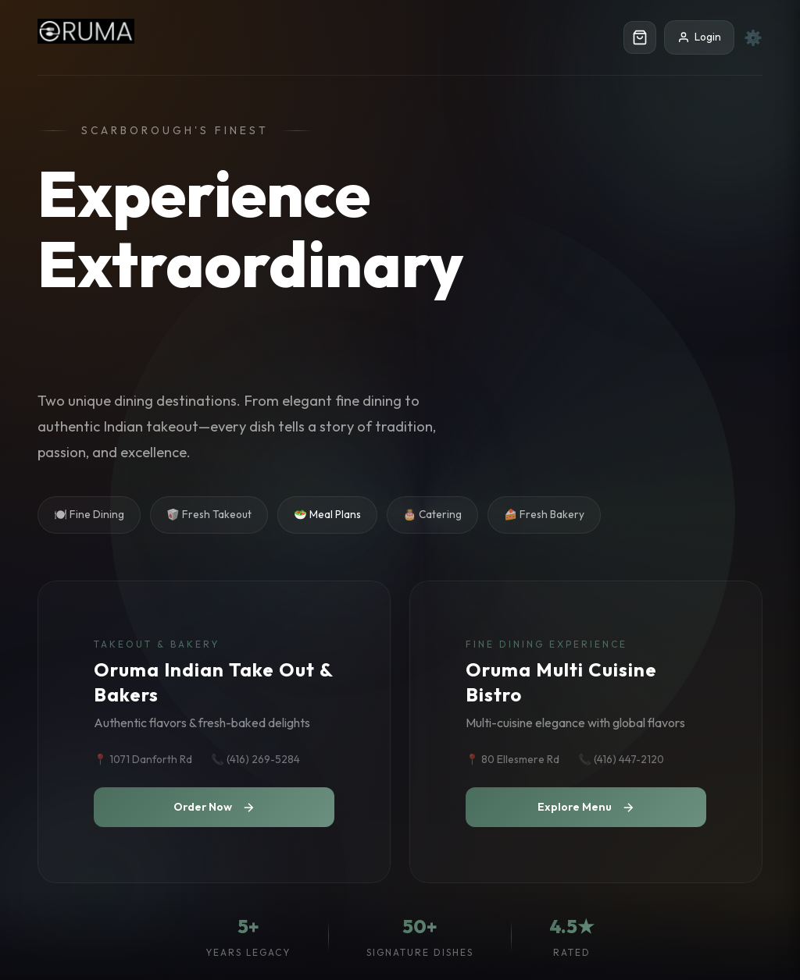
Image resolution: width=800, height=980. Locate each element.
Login (699, 37)
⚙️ (753, 37)
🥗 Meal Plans (327, 515)
